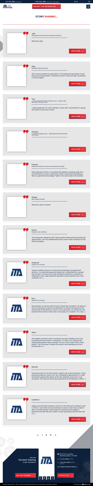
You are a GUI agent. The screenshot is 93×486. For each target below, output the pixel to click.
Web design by (77, 484)
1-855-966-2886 (67, 462)
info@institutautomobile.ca (68, 467)
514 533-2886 (66, 459)
